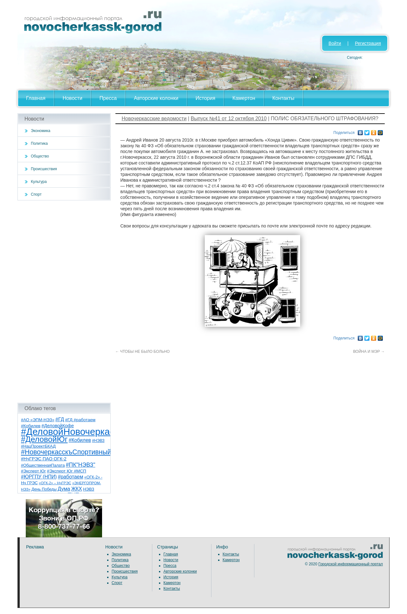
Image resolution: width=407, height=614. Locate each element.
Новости (72, 98)
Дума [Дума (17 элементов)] (64, 489)
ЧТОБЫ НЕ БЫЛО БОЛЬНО (142, 351)
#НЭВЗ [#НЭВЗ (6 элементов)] (98, 440)
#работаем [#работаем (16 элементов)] (70, 476)
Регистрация (368, 43)
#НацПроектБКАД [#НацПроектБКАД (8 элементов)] (38, 446)
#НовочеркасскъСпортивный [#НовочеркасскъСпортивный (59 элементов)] (66, 452)
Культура (39, 181)
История (205, 98)
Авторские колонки (156, 98)
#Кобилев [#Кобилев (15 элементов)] (80, 440)
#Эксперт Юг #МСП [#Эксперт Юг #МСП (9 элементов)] (66, 471)
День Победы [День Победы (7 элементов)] (44, 489)
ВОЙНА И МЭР (369, 351)
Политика (39, 143)
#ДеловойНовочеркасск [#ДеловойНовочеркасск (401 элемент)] (72, 431)
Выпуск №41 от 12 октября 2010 (229, 118)
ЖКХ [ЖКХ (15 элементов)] (76, 489)
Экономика (40, 131)
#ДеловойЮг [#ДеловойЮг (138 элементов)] (44, 439)
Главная (35, 98)
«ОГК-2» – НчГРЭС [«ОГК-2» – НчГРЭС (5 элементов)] (55, 483)
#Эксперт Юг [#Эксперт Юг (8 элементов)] (33, 471)
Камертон (243, 98)
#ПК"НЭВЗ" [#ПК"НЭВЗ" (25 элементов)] (80, 465)
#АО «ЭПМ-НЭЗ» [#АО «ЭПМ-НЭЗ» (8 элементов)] (37, 419)
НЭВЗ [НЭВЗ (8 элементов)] (88, 489)
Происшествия (44, 169)
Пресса (108, 98)
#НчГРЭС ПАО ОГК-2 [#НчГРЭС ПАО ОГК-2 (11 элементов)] (43, 458)
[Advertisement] (64, 301)
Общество (40, 156)
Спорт (36, 194)
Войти (334, 43)
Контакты (283, 98)
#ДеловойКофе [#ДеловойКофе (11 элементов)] (58, 425)
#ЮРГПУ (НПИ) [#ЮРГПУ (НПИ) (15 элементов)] (39, 476)
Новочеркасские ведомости (154, 118)
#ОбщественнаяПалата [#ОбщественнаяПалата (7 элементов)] (43, 465)
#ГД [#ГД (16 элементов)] (59, 419)
